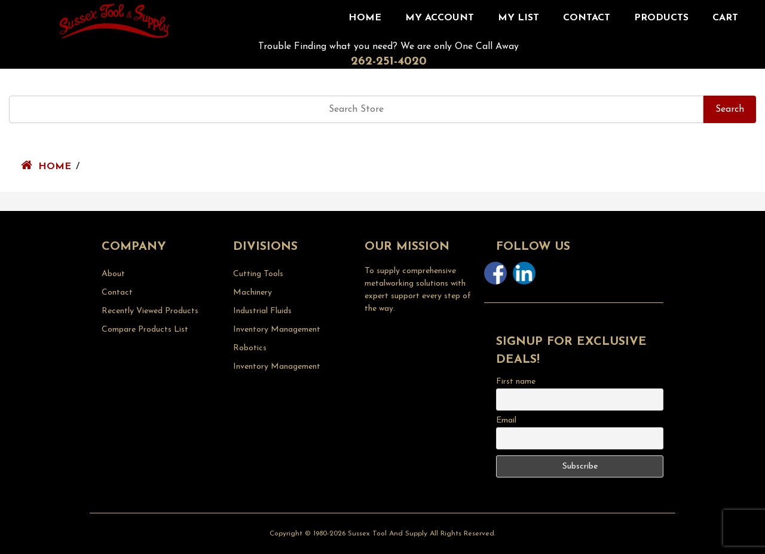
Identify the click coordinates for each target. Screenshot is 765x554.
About (113, 274)
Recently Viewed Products (150, 311)
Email (506, 420)
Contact (586, 18)
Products (661, 18)
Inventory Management (276, 329)
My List (518, 18)
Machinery (252, 292)
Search (729, 109)
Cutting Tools (258, 274)
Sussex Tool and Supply (387, 533)
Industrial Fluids (262, 311)
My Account (439, 18)
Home (364, 18)
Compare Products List (145, 329)
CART (725, 18)
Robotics (250, 348)
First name (516, 381)
